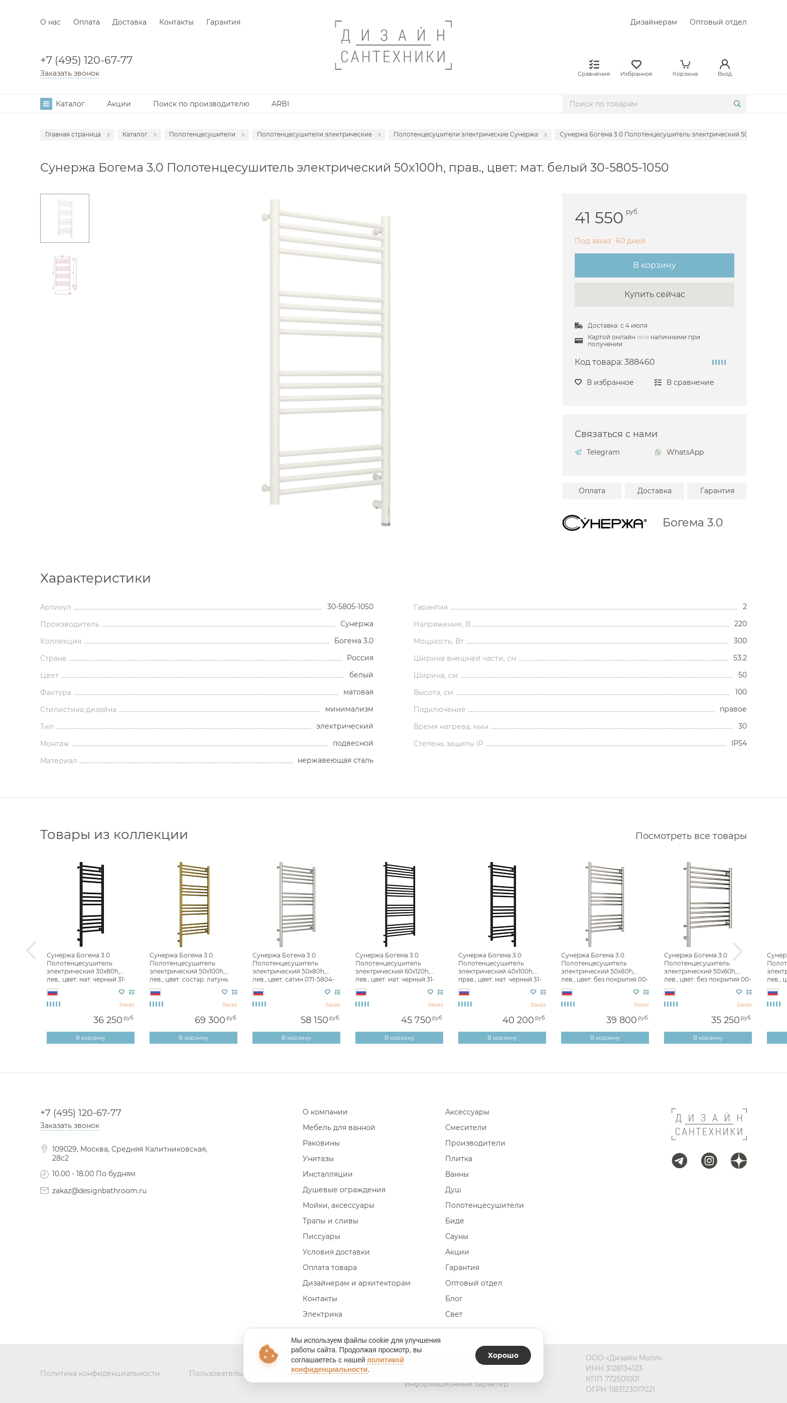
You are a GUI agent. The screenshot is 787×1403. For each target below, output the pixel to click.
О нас (50, 22)
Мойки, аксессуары (338, 1205)
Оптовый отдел (718, 22)
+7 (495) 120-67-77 (86, 60)
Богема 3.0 (693, 522)
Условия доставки (336, 1251)
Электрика (322, 1314)
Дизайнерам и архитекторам (357, 1283)
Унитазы (318, 1158)
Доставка (129, 22)
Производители (475, 1143)
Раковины (321, 1143)
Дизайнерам (653, 22)
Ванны (457, 1174)
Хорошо (503, 1355)
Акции (119, 103)
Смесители (466, 1127)
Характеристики (95, 578)
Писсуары (321, 1236)
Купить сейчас (654, 294)
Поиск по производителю (201, 103)
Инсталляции (328, 1174)
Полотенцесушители (484, 1205)
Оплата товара (330, 1267)
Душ (453, 1189)
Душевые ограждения (344, 1189)
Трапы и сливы (330, 1220)
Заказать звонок (69, 73)
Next (738, 951)
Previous (31, 951)
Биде (454, 1220)
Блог (454, 1298)
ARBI (280, 103)
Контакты (176, 22)
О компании (325, 1111)
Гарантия (223, 22)
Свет (454, 1314)
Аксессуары (467, 1111)
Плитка (458, 1158)
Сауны (456, 1236)
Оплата (86, 22)
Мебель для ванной (339, 1127)
